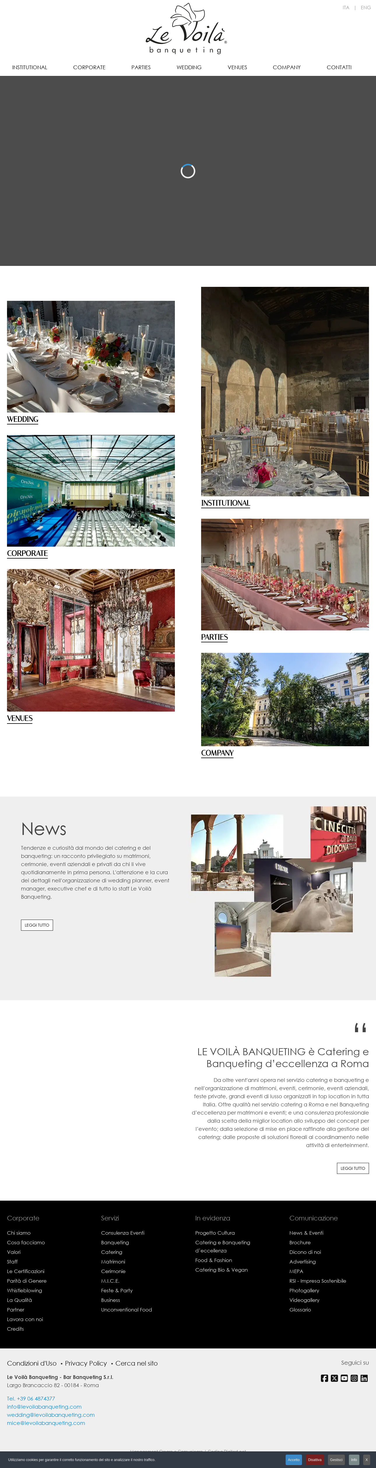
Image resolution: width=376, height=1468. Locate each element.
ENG (366, 7)
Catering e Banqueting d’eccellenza (222, 1246)
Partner (15, 1310)
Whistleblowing (24, 1290)
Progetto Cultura (215, 1233)
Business (110, 1300)
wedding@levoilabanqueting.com (51, 1415)
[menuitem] (29, 67)
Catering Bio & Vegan (221, 1270)
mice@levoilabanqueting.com (46, 1423)
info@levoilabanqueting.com (44, 1406)
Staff (12, 1262)
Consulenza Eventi (122, 1233)
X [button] (367, 1460)
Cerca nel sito (136, 1363)
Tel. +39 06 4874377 (31, 1398)
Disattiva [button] (314, 1460)
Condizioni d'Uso (32, 1363)
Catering (111, 1252)
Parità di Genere (27, 1281)
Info (354, 1460)
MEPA (296, 1271)
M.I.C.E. (110, 1281)
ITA (346, 7)
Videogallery (304, 1300)
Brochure (300, 1242)
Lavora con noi (25, 1319)
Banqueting (115, 1242)
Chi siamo (19, 1233)
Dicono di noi (305, 1252)
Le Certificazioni (25, 1271)
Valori (13, 1252)
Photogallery (304, 1290)
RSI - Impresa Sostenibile (317, 1281)
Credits (15, 1329)
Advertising (302, 1262)
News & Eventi (306, 1233)
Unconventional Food (126, 1310)
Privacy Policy (86, 1363)
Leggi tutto (37, 925)
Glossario (300, 1310)
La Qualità (19, 1300)
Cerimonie (113, 1271)
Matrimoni (113, 1262)
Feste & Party (117, 1290)
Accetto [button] (294, 1460)
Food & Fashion (213, 1260)
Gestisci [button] (336, 1460)
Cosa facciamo (26, 1242)
